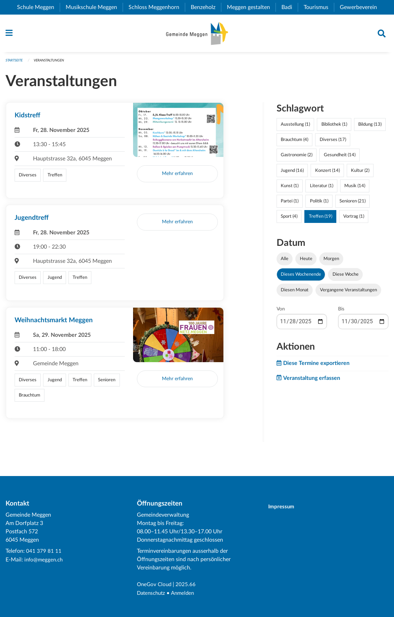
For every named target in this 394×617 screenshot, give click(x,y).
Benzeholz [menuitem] (206, 7)
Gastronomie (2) (296, 158)
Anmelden (185, 593)
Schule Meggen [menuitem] (38, 7)
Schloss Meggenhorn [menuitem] (157, 7)
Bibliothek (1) (334, 127)
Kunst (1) (289, 188)
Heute (306, 261)
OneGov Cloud (155, 585)
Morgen (331, 261)
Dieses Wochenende (301, 277)
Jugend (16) (292, 173)
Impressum (284, 507)
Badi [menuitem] (289, 7)
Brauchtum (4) (294, 142)
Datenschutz (152, 593)
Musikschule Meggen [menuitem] (94, 7)
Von (281, 311)
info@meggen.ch (44, 560)
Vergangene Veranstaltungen (348, 293)
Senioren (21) (352, 203)
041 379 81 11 (43, 552)
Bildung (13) (369, 127)
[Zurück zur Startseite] (196, 34)
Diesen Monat (295, 293)
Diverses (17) (333, 142)
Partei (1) (289, 203)
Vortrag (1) (353, 219)
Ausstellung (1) (295, 127)
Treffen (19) (320, 219)
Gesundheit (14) (339, 158)
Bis (341, 311)
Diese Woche (346, 277)
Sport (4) (289, 219)
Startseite (15, 63)
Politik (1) (319, 203)
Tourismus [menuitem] (319, 7)
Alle (284, 261)
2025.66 (188, 585)
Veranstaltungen (53, 63)
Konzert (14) (327, 173)
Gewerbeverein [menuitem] (361, 7)
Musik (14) (354, 188)
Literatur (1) (321, 188)
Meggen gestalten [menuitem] (251, 7)
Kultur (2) (360, 173)
